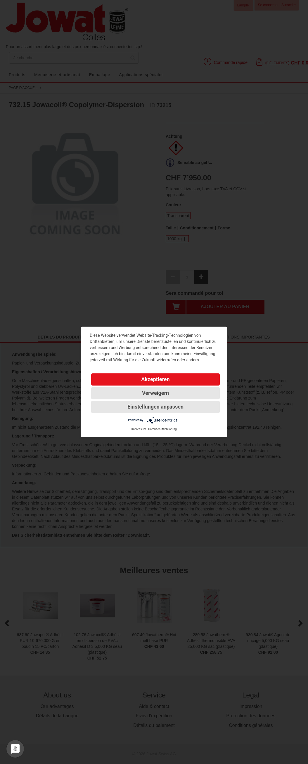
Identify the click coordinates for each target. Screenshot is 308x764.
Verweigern (155, 393)
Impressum (138, 429)
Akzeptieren (155, 379)
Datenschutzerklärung (162, 429)
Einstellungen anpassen (155, 407)
